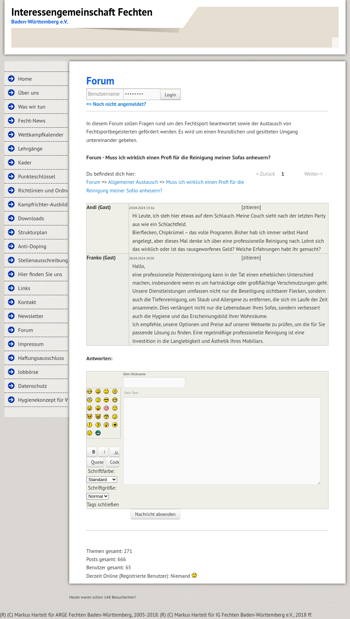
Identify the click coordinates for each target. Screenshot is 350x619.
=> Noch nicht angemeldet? (116, 104)
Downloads (31, 218)
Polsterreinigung (193, 274)
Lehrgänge (30, 148)
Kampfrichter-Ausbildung (43, 204)
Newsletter (30, 316)
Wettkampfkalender (40, 134)
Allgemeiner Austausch (133, 182)
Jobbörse (28, 371)
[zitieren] (251, 207)
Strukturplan (32, 232)
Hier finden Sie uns (40, 274)
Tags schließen (103, 504)
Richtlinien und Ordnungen (43, 190)
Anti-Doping (32, 246)
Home (25, 78)
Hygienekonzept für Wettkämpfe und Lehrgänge (43, 399)
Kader (24, 162)
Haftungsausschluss (41, 357)
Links (24, 288)
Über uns (28, 92)
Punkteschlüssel (36, 176)
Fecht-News (31, 120)
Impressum (31, 343)
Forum (25, 330)
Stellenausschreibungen (43, 260)
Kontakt (27, 302)
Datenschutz (32, 385)
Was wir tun (31, 106)
